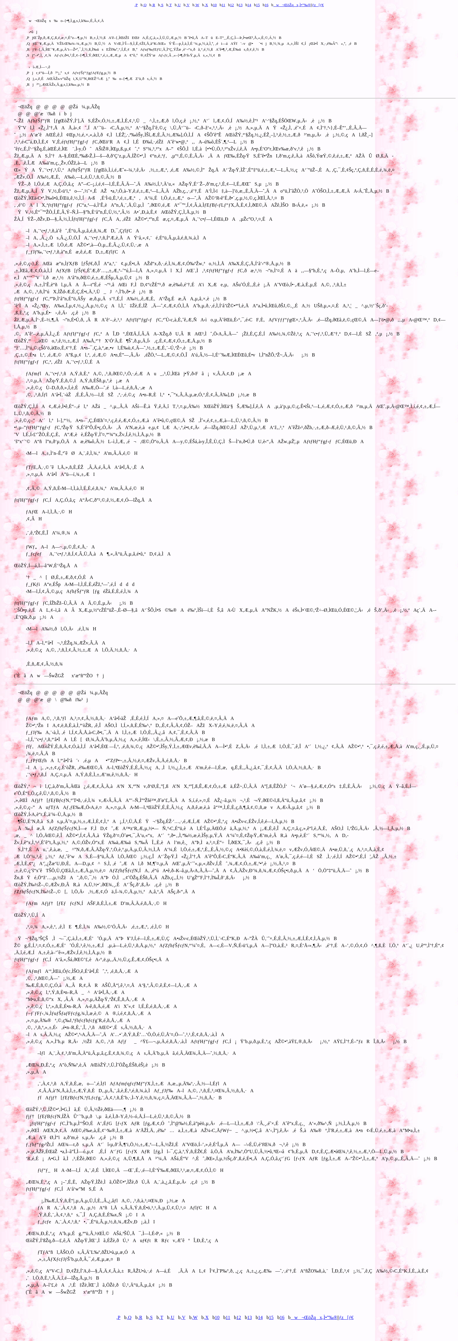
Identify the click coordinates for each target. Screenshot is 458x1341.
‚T (170, 5)
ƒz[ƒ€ (318, 5)
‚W (196, 5)
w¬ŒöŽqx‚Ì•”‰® (292, 5)
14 (249, 5)
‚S (162, 5)
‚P (136, 5)
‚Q (144, 5)
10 (215, 5)
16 (266, 5)
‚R (153, 5)
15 (258, 5)
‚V (187, 5)
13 (241, 5)
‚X (206, 5)
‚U (179, 5)
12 (232, 5)
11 (223, 5)
